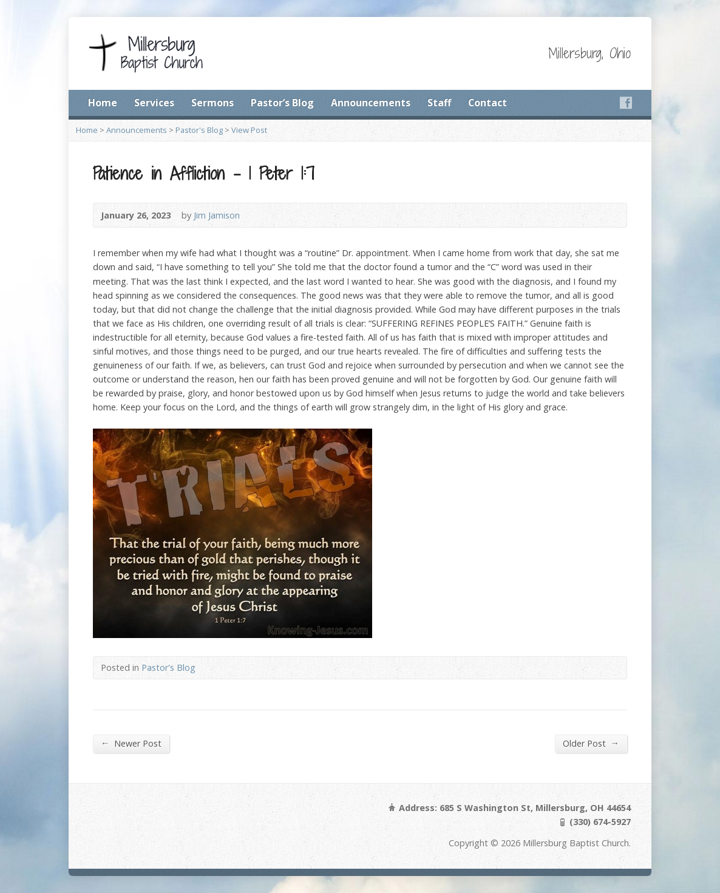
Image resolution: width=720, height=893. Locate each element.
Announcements (370, 102)
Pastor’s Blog (282, 102)
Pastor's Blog (199, 129)
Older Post (591, 743)
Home (102, 102)
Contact (487, 102)
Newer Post (131, 743)
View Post (249, 129)
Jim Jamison (217, 215)
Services (154, 102)
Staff (439, 102)
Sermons (212, 102)
